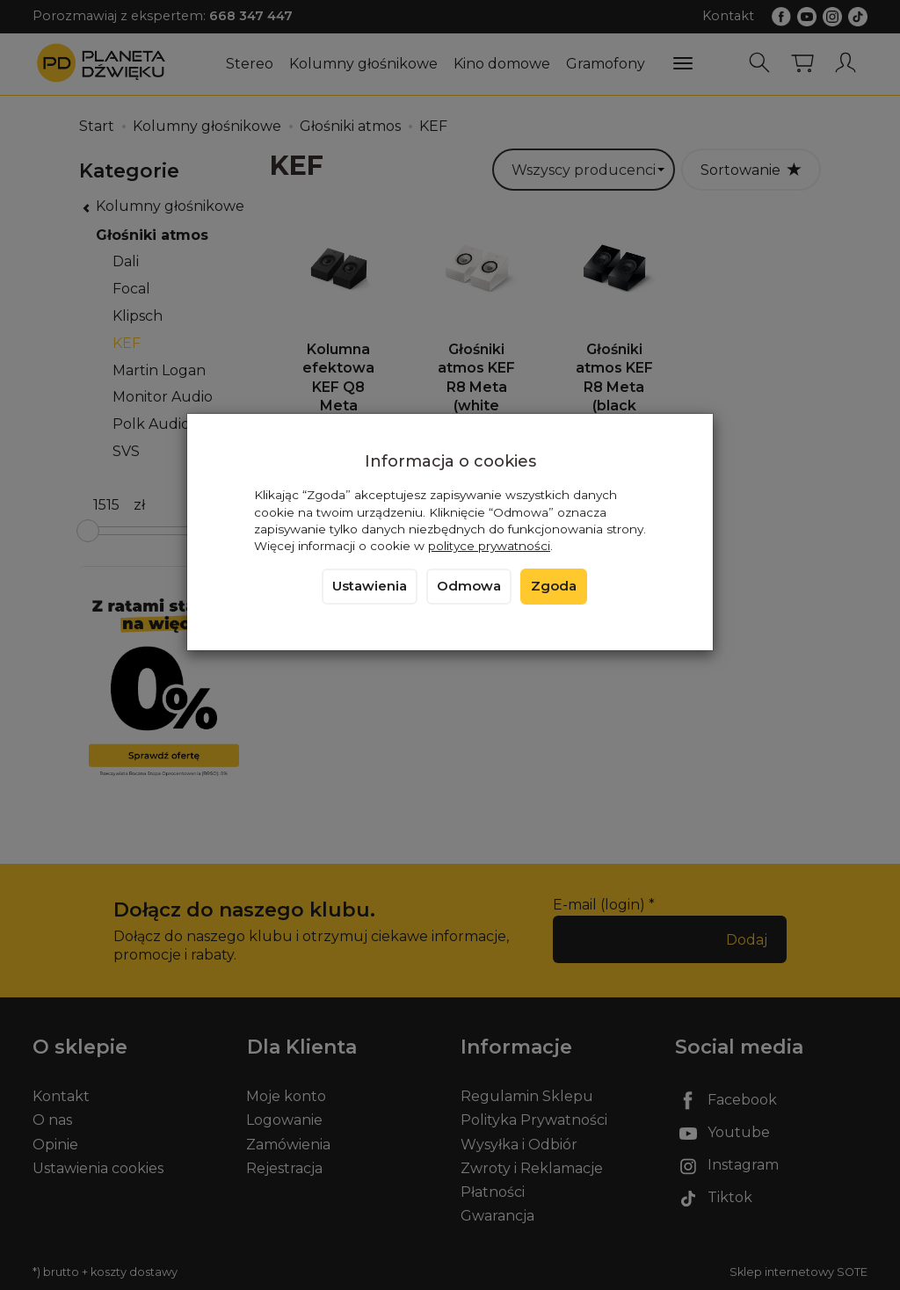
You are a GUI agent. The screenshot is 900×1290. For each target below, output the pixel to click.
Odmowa (469, 586)
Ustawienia (369, 586)
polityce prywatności (489, 546)
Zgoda (554, 586)
